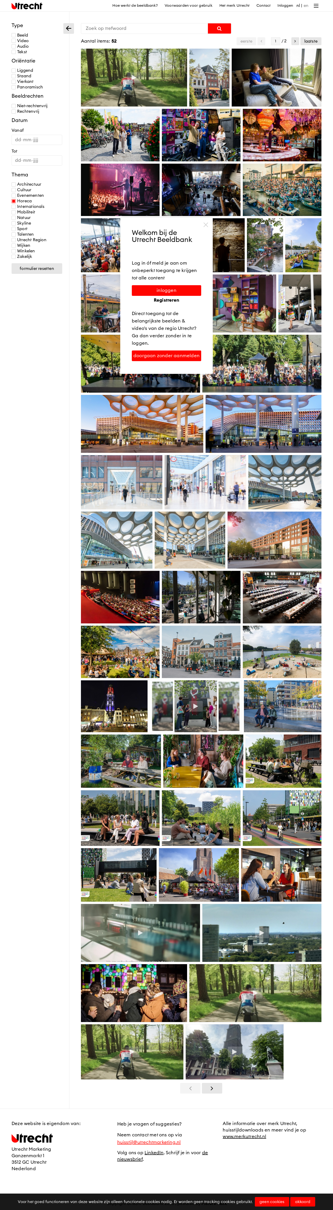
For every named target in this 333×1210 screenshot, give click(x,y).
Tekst (19, 52)
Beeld (20, 35)
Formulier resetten (37, 268)
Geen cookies (271, 1202)
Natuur (21, 218)
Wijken (21, 245)
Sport (20, 229)
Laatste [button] (311, 41)
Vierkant (23, 81)
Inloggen (285, 5)
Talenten (23, 234)
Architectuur (26, 184)
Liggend (22, 70)
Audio (20, 46)
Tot (15, 151)
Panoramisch (27, 87)
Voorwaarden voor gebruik (189, 5)
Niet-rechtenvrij (30, 106)
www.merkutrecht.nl (244, 1136)
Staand (21, 76)
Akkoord (302, 1202)
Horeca (22, 201)
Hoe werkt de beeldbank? (135, 5)
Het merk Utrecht (234, 5)
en (306, 5)
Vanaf (18, 130)
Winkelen (23, 251)
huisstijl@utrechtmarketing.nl (149, 1142)
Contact (263, 5)
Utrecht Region (29, 240)
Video (20, 41)
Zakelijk (22, 256)
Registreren (166, 300)
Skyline (21, 223)
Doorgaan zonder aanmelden (166, 355)
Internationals (28, 206)
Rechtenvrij (25, 111)
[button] (295, 41)
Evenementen (28, 195)
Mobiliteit (23, 212)
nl (298, 5)
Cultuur (21, 190)
